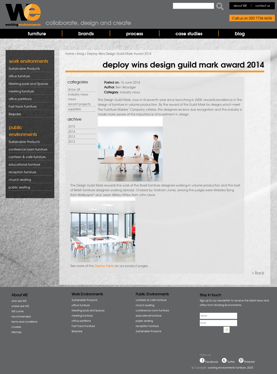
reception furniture (29, 172)
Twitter (231, 362)
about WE (240, 5)
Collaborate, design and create (88, 22)
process (134, 33)
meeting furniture (29, 91)
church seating (20, 179)
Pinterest (249, 362)
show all (74, 89)
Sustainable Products (24, 68)
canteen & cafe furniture (29, 157)
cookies (16, 327)
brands (86, 33)
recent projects (79, 104)
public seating (29, 187)
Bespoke (15, 114)
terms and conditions (24, 322)
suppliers (74, 109)
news (72, 99)
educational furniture (29, 164)
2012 (71, 141)
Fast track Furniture (23, 106)
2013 (71, 136)
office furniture (29, 76)
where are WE (20, 306)
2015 (71, 126)
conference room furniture (29, 149)
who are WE (18, 301)
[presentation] (233, 336)
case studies (189, 33)
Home (69, 53)
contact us (262, 5)
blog (240, 33)
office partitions (29, 99)
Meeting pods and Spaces (29, 83)
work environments (28, 61)
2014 (71, 131)
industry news (78, 94)
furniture (37, 33)
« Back (258, 273)
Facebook (211, 362)
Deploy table (104, 266)
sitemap (16, 332)
